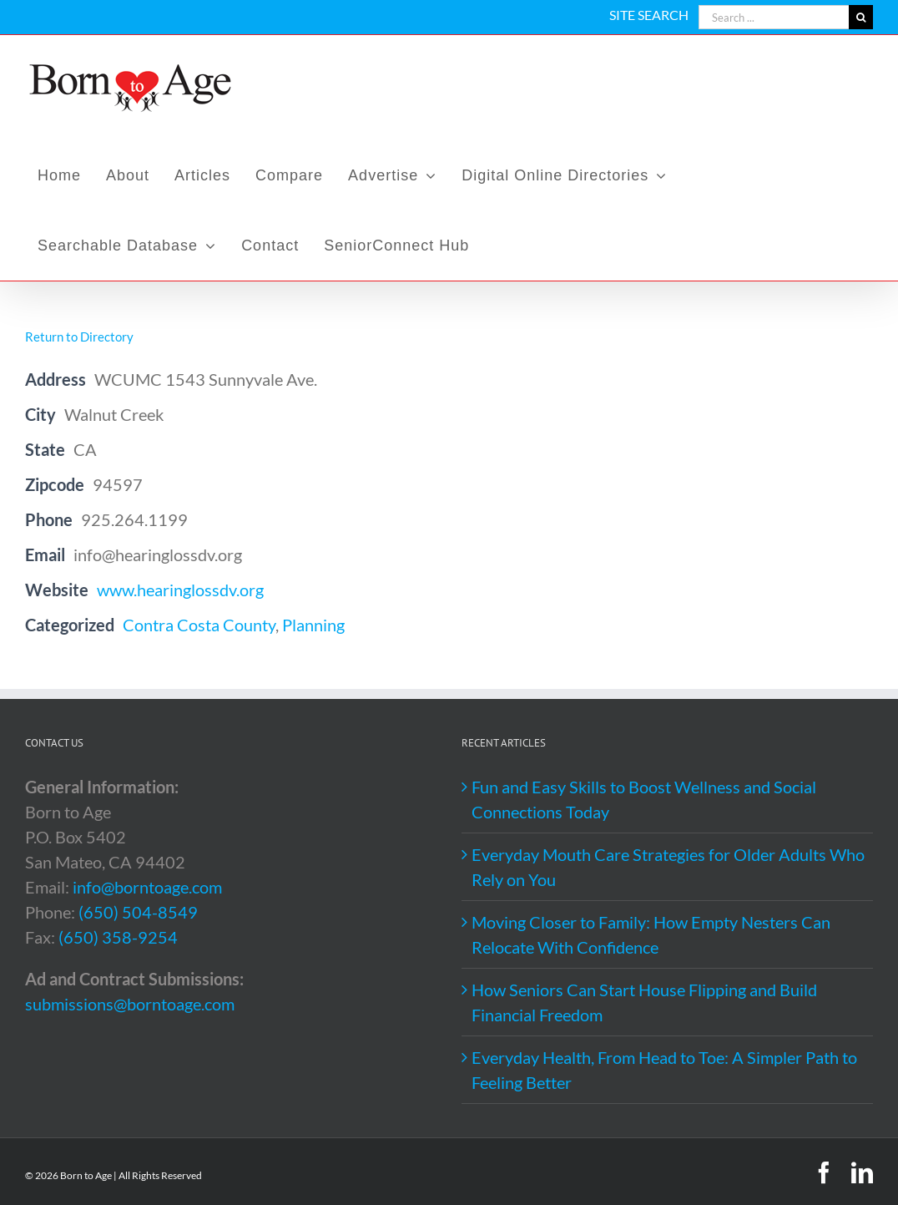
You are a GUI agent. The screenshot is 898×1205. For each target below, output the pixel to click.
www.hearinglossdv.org (180, 590)
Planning (313, 625)
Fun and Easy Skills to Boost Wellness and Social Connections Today (644, 799)
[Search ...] (774, 17)
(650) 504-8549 (138, 912)
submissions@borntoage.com (130, 1004)
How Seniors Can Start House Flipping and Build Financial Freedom (644, 1002)
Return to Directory (79, 336)
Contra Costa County (199, 625)
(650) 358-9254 (118, 937)
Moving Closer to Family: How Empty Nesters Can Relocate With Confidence (651, 934)
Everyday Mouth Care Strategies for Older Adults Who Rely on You (668, 866)
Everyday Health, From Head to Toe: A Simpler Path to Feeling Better (664, 1069)
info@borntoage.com (147, 887)
